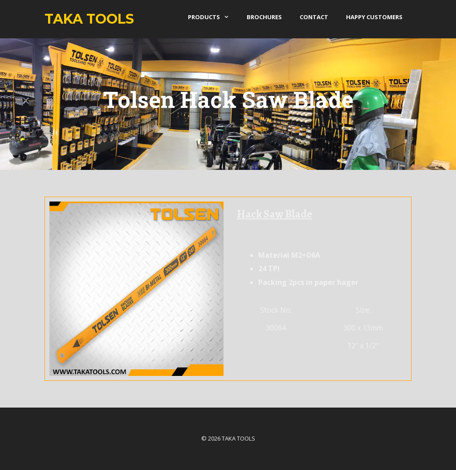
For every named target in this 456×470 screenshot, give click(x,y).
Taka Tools (89, 19)
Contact (314, 17)
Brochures (264, 17)
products (213, 17)
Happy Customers (374, 17)
